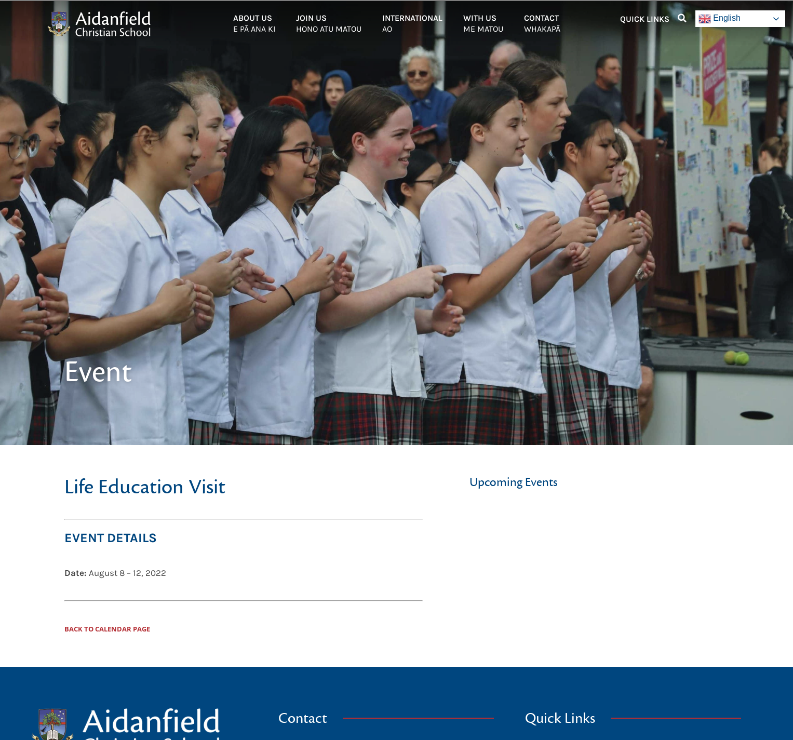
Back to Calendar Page (107, 629)
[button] (682, 18)
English (719, 18)
